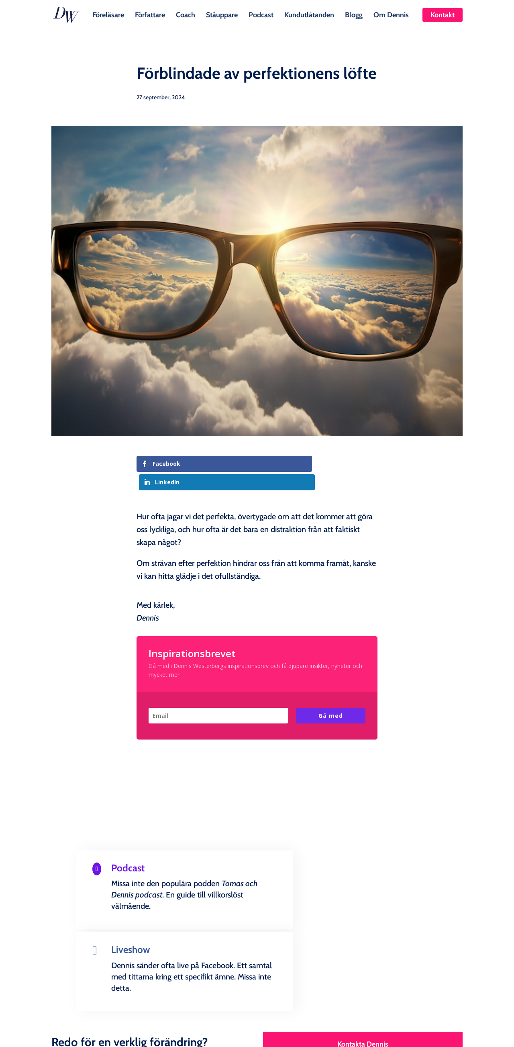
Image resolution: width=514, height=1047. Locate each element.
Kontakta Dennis (362, 942)
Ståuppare (222, 14)
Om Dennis (391, 14)
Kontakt (442, 14)
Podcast (261, 14)
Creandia (276, 1034)
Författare (150, 14)
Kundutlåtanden (309, 14)
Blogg (354, 14)
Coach (185, 14)
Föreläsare (108, 14)
